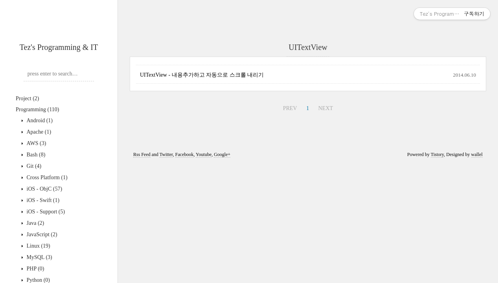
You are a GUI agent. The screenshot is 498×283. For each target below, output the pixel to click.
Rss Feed (142, 154)
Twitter (166, 154)
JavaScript (41, 234)
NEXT (325, 108)
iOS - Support (45, 212)
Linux (37, 246)
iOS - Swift (42, 200)
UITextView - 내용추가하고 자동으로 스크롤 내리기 (202, 75)
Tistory (437, 154)
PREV (290, 108)
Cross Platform (46, 177)
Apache (38, 132)
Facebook (184, 154)
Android (39, 120)
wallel (477, 154)
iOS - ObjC (43, 189)
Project (27, 98)
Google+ (222, 154)
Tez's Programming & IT (59, 47)
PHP (34, 269)
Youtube (203, 154)
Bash (35, 155)
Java (34, 223)
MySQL (38, 257)
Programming (37, 109)
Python (37, 280)
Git (33, 166)
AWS (35, 143)
